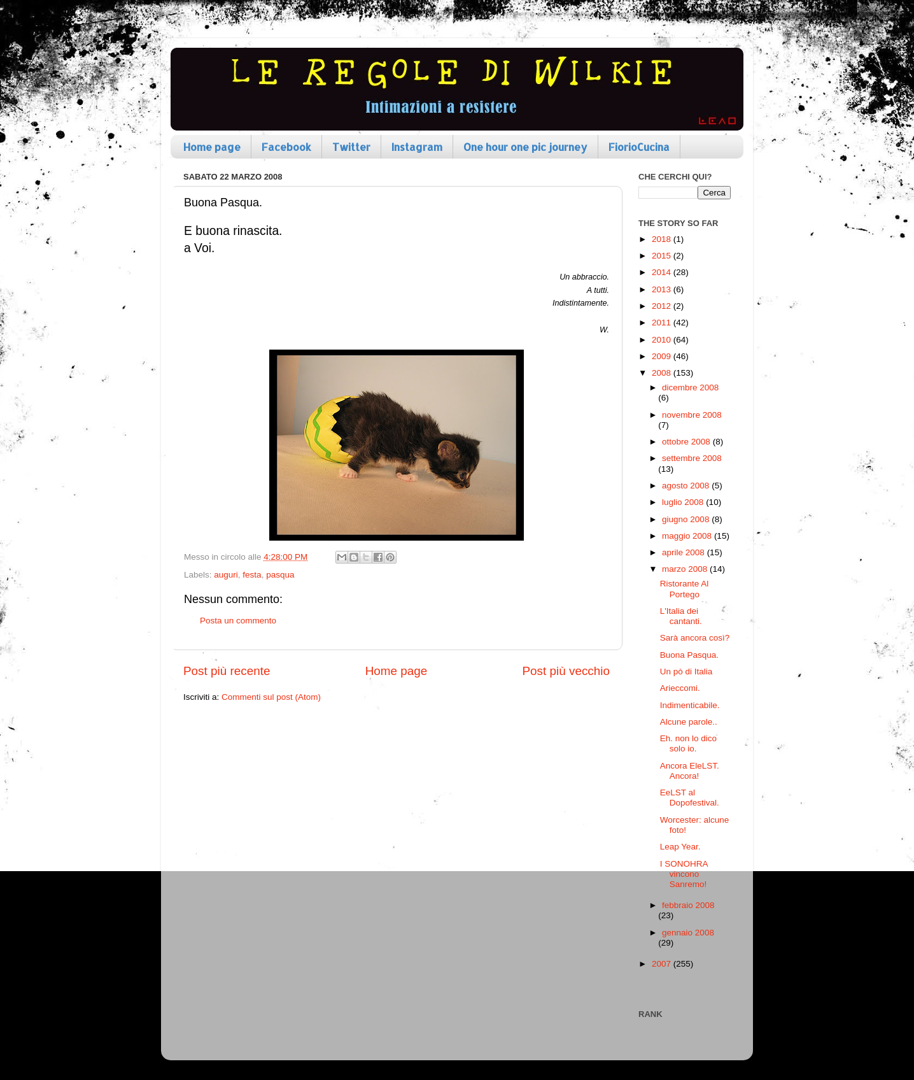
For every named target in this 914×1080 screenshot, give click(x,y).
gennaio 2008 (688, 932)
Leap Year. (680, 846)
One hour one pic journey (525, 146)
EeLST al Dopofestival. (689, 797)
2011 (662, 322)
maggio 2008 (688, 536)
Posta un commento (238, 620)
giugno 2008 (687, 519)
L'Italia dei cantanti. (681, 616)
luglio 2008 (684, 502)
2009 (662, 356)
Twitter (351, 146)
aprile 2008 (684, 552)
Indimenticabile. (690, 705)
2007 (662, 964)
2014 (662, 272)
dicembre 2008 (690, 387)
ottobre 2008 (687, 441)
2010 (662, 340)
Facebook (286, 146)
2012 (662, 306)
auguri (226, 574)
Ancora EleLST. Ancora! (689, 771)
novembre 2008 (692, 415)
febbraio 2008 (688, 905)
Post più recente (227, 671)
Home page (212, 146)
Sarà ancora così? (695, 638)
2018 (662, 239)
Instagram (416, 146)
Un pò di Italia (686, 671)
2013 (662, 289)
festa (252, 574)
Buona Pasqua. (689, 655)
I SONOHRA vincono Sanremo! (684, 874)
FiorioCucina (639, 146)
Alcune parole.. (688, 722)
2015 (662, 255)
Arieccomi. (680, 688)
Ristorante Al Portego (684, 589)
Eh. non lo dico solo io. (688, 743)
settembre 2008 (692, 458)
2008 (662, 373)
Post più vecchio (566, 671)
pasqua (280, 574)
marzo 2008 (686, 569)
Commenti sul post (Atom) (271, 697)
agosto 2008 (687, 485)
